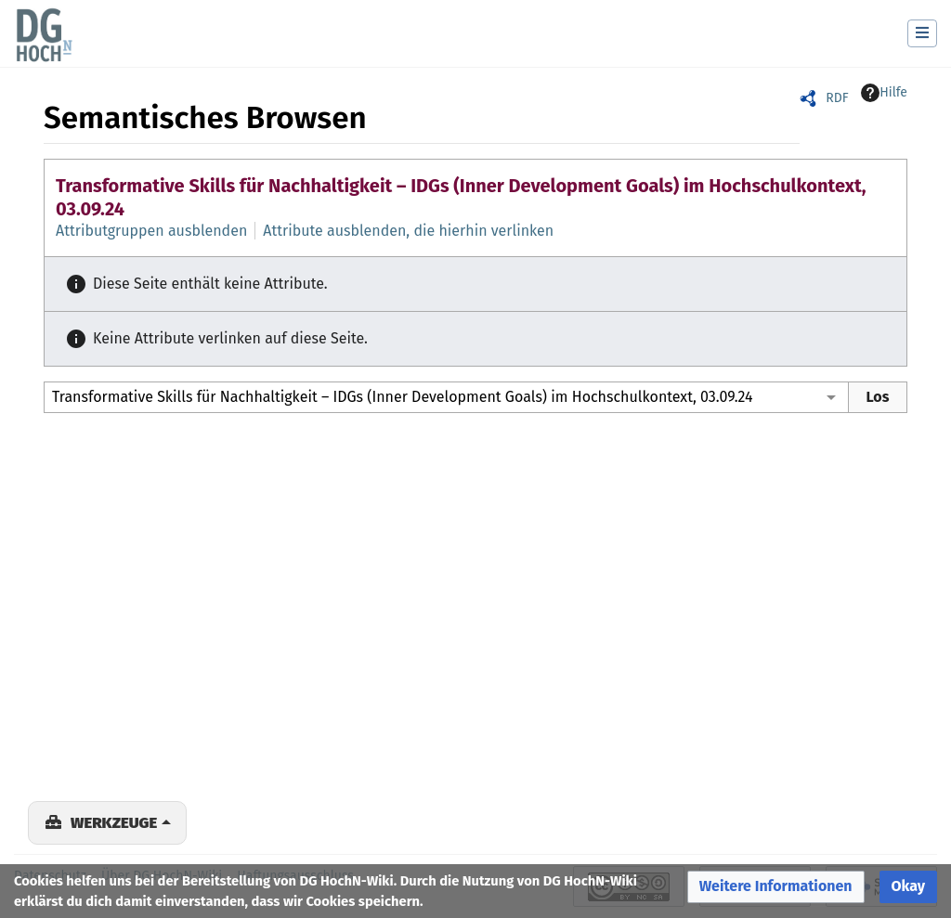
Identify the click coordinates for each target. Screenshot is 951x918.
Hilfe (884, 93)
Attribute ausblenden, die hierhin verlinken (408, 230)
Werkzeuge (114, 822)
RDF (837, 98)
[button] (776, 887)
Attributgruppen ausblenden (151, 230)
